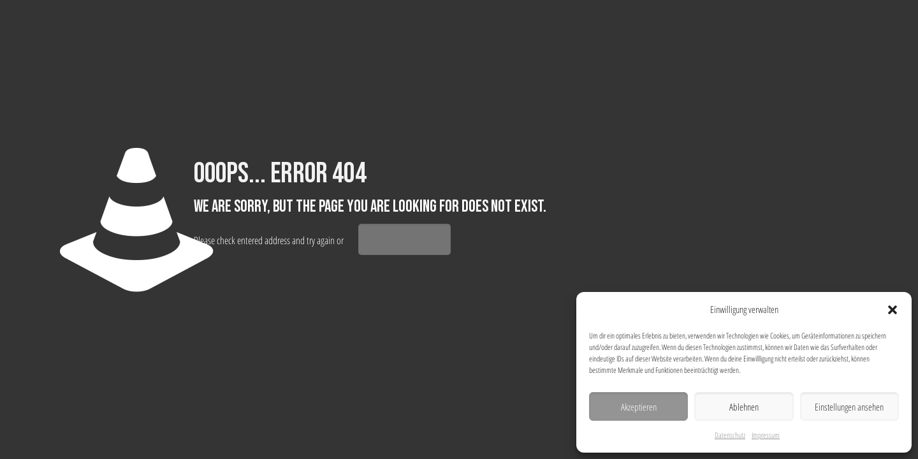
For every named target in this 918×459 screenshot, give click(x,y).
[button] (892, 309)
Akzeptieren (639, 406)
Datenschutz (730, 435)
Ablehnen (744, 406)
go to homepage (404, 239)
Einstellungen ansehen (849, 406)
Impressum (766, 435)
